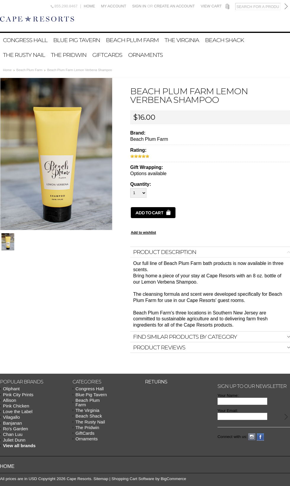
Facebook (260, 437)
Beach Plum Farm (132, 40)
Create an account (174, 6)
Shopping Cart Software (133, 479)
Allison (9, 400)
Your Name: (228, 395)
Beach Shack (224, 40)
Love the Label (18, 411)
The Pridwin (68, 54)
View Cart (211, 6)
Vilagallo (11, 417)
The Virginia (182, 40)
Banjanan (12, 423)
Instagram (252, 437)
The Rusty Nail (24, 54)
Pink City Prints (18, 394)
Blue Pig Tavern (76, 40)
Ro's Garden (15, 428)
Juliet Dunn (14, 439)
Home (89, 6)
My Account (113, 6)
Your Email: (228, 410)
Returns (156, 382)
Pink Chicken (16, 405)
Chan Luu (12, 434)
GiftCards (107, 54)
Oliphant (11, 388)
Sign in (139, 6)
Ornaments (145, 54)
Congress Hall (25, 40)
